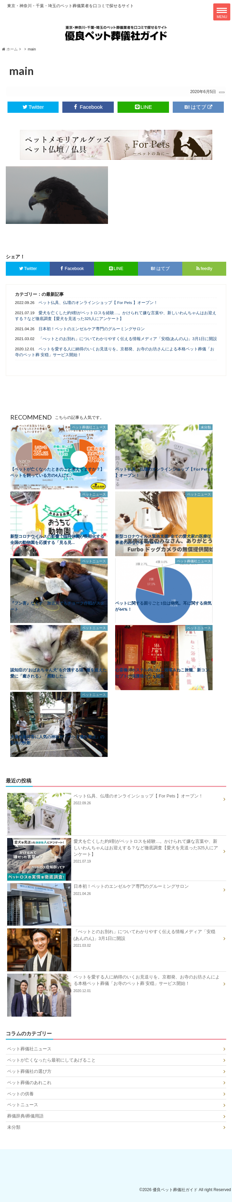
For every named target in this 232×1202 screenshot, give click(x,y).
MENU (222, 13)
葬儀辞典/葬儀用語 (25, 1116)
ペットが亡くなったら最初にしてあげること (51, 1060)
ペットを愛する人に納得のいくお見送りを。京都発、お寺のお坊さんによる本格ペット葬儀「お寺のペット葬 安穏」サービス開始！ (114, 352)
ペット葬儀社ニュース (29, 1048)
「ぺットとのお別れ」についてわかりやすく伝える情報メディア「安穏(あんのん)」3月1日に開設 (127, 339)
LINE (143, 107)
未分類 (13, 1127)
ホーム (10, 49)
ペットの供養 (20, 1093)
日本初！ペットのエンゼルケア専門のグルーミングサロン (91, 329)
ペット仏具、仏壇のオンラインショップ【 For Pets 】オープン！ (98, 303)
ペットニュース (22, 1104)
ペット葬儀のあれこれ (29, 1082)
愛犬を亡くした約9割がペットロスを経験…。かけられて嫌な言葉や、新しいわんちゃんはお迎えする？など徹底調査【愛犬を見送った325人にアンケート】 (115, 316)
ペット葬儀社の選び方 (29, 1071)
